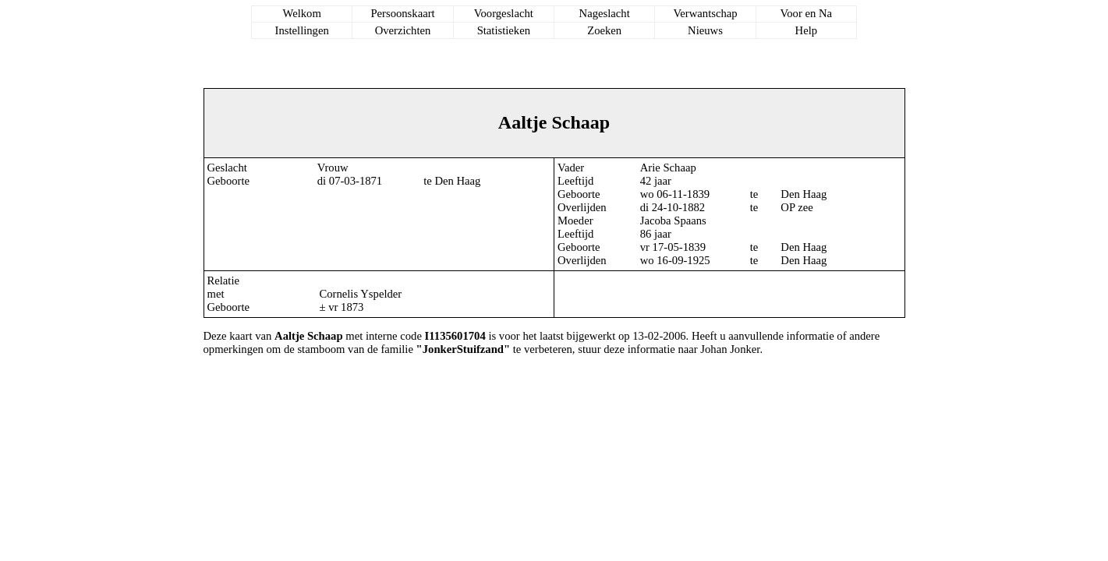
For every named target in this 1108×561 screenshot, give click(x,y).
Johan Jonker (729, 349)
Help (806, 30)
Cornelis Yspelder (360, 294)
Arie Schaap (668, 167)
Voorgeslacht (503, 13)
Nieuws (705, 30)
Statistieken (503, 30)
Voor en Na (806, 13)
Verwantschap (705, 13)
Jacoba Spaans (673, 220)
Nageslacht (604, 13)
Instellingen (302, 30)
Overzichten (403, 30)
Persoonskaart (402, 13)
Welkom (302, 13)
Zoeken (604, 30)
